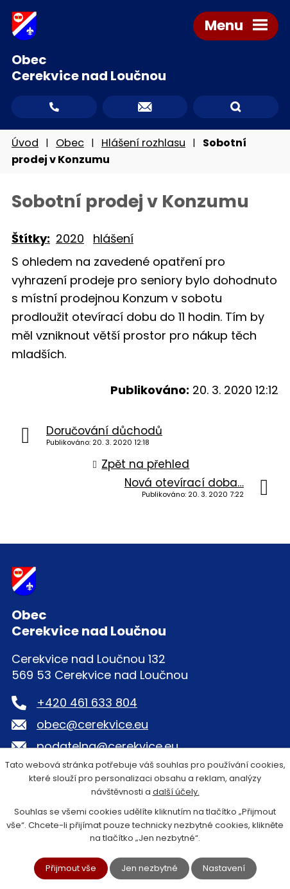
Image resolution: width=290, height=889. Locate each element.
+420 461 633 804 (87, 703)
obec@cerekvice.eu (92, 724)
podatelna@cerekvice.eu (107, 746)
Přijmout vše (71, 868)
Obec (70, 142)
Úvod (25, 142)
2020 (70, 238)
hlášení (113, 238)
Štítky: (31, 238)
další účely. (176, 792)
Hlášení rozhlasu (143, 142)
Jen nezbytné (149, 868)
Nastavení (224, 868)
